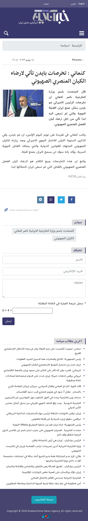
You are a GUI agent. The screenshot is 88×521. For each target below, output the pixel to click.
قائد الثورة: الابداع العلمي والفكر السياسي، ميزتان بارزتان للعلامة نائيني (44, 386)
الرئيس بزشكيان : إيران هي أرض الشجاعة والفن (56, 441)
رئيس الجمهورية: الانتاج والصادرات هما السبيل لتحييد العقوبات (48, 359)
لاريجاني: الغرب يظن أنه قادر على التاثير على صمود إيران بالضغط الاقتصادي (42, 370)
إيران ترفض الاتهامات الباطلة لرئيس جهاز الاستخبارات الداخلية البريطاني (43, 414)
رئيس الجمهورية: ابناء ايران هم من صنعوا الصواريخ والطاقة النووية (47, 425)
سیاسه (65, 45)
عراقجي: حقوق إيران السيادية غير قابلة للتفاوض (56, 419)
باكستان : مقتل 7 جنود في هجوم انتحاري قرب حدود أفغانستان (48, 392)
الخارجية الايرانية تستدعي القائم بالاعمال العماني (56, 478)
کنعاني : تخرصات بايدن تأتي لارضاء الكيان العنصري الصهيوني (48, 77)
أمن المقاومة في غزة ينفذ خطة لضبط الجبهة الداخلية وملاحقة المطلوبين (43, 484)
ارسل (8, 321)
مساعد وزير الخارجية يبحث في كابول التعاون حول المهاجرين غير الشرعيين (43, 398)
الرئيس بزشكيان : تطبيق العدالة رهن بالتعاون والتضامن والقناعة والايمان (43, 467)
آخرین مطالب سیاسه (69, 341)
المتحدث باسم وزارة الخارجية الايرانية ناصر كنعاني (44, 231)
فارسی (73, 4)
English (81, 4)
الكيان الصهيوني (64, 238)
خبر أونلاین (44, 17)
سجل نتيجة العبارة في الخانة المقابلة (62, 303)
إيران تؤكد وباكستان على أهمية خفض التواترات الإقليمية (51, 472)
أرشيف (46, 4)
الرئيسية (77, 45)
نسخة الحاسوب (44, 499)
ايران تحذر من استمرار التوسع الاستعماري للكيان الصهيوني (51, 365)
